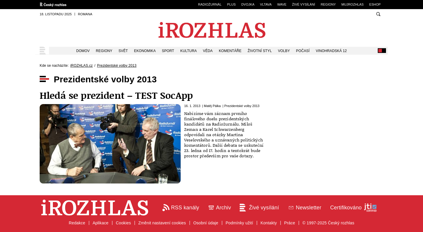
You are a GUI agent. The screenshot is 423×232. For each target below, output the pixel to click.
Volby (284, 51)
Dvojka (247, 4)
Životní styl (260, 51)
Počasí (303, 51)
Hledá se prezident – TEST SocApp (116, 95)
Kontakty (269, 223)
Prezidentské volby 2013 (116, 66)
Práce (289, 223)
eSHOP (375, 4)
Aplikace (100, 223)
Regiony (328, 4)
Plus (231, 4)
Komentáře (230, 51)
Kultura (188, 51)
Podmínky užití (239, 223)
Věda (208, 51)
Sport (168, 51)
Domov (83, 51)
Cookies (123, 223)
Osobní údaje (205, 223)
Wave (282, 4)
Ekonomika (145, 51)
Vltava (266, 4)
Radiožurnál (209, 4)
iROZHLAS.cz (81, 66)
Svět (123, 51)
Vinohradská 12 (331, 51)
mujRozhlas (352, 4)
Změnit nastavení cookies (162, 223)
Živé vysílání (303, 4)
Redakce (77, 223)
